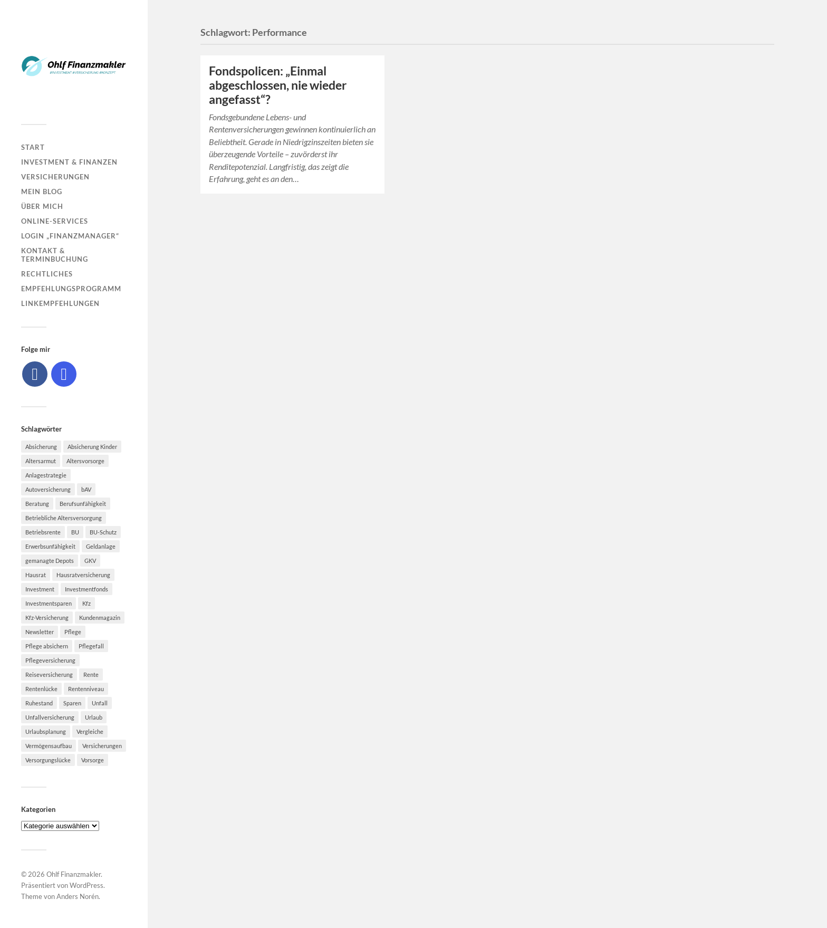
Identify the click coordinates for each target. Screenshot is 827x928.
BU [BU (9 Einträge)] (75, 532)
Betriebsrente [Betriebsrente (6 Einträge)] (43, 532)
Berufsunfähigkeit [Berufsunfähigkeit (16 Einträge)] (83, 503)
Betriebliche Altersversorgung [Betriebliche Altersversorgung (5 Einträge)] (63, 517)
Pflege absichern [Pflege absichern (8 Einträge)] (46, 646)
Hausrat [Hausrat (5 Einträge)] (35, 574)
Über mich (42, 206)
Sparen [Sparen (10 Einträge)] (72, 703)
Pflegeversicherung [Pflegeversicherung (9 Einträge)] (50, 660)
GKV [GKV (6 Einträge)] (90, 560)
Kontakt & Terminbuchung (54, 254)
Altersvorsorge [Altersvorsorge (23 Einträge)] (85, 460)
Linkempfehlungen (60, 303)
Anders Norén (77, 896)
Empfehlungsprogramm (71, 288)
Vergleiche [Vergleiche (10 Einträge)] (89, 731)
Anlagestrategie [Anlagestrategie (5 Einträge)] (45, 475)
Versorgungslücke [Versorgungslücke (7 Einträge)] (48, 760)
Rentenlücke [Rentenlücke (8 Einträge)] (41, 688)
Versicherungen (55, 177)
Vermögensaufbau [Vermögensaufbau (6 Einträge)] (48, 745)
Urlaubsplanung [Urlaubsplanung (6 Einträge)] (45, 731)
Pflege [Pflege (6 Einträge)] (72, 631)
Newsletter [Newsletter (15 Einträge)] (39, 631)
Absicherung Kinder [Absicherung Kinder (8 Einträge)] (92, 446)
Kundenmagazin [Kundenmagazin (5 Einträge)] (99, 617)
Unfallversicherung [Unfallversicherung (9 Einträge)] (49, 717)
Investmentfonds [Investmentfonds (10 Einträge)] (86, 589)
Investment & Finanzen (69, 162)
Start (33, 147)
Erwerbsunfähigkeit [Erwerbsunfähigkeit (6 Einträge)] (50, 546)
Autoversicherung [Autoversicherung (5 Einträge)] (48, 489)
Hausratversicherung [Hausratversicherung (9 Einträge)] (83, 574)
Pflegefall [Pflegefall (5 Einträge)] (91, 646)
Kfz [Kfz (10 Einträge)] (86, 603)
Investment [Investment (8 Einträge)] (39, 589)
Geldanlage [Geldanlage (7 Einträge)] (101, 546)
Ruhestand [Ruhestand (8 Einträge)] (39, 703)
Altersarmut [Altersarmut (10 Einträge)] (40, 460)
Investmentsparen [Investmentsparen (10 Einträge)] (48, 603)
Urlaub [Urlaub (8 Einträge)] (93, 717)
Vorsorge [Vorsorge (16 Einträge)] (92, 760)
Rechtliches (47, 274)
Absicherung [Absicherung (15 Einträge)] (41, 446)
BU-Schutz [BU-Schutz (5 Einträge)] (103, 532)
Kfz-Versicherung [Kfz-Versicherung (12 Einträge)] (47, 617)
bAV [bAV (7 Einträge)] (86, 489)
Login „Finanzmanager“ (70, 236)
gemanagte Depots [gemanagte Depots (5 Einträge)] (49, 560)
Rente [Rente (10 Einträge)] (91, 674)
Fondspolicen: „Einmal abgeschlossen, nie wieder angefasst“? (278, 85)
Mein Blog (41, 191)
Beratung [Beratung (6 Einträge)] (37, 503)
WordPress (86, 885)
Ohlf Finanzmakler (73, 874)
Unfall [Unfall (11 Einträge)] (100, 703)
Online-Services (54, 221)
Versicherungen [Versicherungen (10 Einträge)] (102, 745)
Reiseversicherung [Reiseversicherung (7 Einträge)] (49, 674)
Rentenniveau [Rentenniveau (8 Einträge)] (86, 688)
